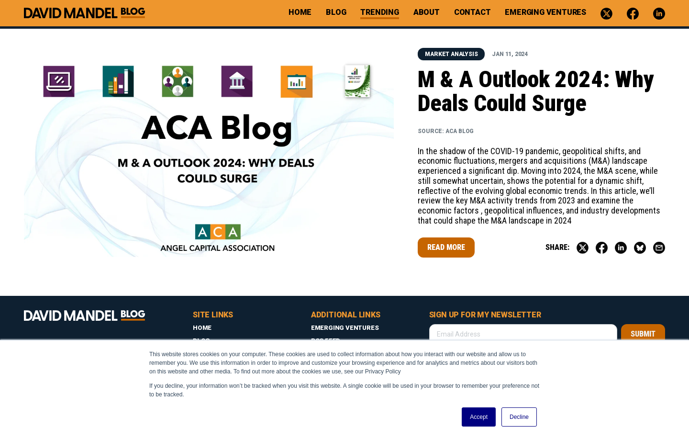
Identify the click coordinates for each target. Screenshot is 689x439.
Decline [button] (519, 417)
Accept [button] (479, 417)
